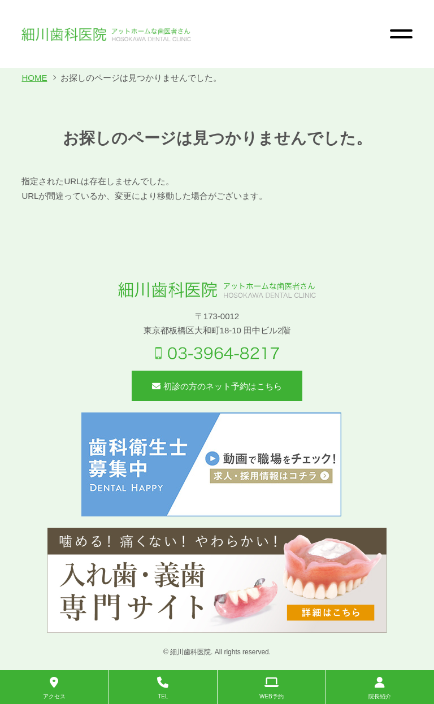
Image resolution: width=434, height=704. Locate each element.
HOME (34, 77)
